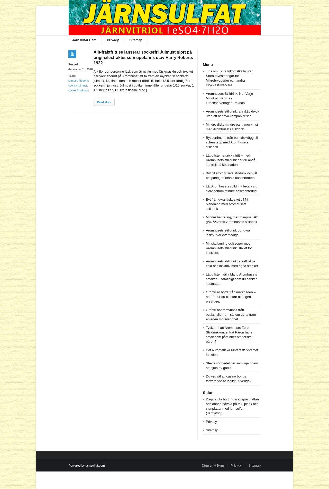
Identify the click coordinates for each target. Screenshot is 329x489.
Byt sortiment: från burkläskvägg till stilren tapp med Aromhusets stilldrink (232, 142)
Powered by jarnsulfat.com (86, 465)
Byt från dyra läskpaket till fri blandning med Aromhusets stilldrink (227, 204)
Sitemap (135, 40)
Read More (104, 102)
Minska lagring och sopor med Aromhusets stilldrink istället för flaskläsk (229, 248)
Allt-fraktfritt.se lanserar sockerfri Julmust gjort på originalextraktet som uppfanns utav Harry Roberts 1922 (143, 57)
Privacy (113, 40)
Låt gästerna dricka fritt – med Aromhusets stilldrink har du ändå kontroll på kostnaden (230, 160)
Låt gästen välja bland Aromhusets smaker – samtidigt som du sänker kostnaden (231, 279)
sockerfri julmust (78, 90)
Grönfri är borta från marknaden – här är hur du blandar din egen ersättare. (231, 296)
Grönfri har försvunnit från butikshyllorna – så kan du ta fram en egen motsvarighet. (231, 314)
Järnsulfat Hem (84, 40)
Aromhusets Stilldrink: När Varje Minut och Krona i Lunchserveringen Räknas (229, 98)
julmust (72, 80)
